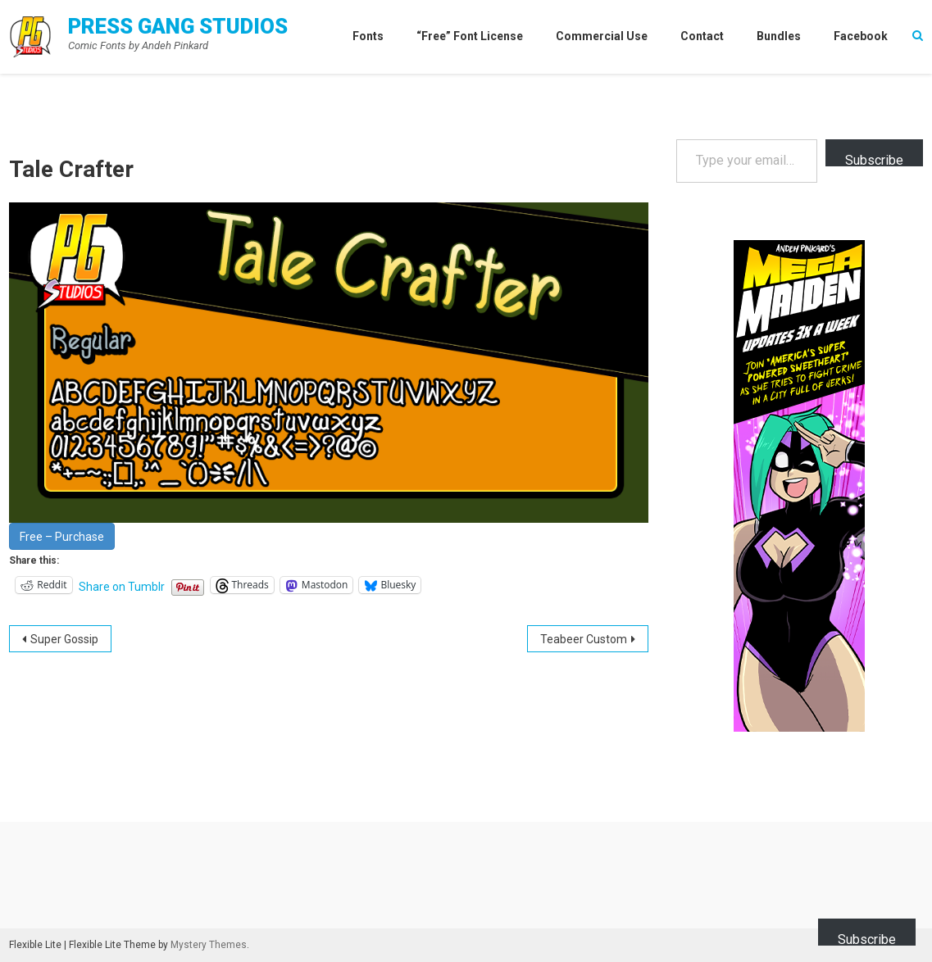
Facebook (861, 36)
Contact (702, 36)
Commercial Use (602, 36)
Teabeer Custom (583, 639)
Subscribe (874, 159)
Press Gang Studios (178, 26)
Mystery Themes (208, 945)
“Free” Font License (469, 36)
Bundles (779, 36)
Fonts (368, 36)
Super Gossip (64, 639)
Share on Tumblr (122, 586)
